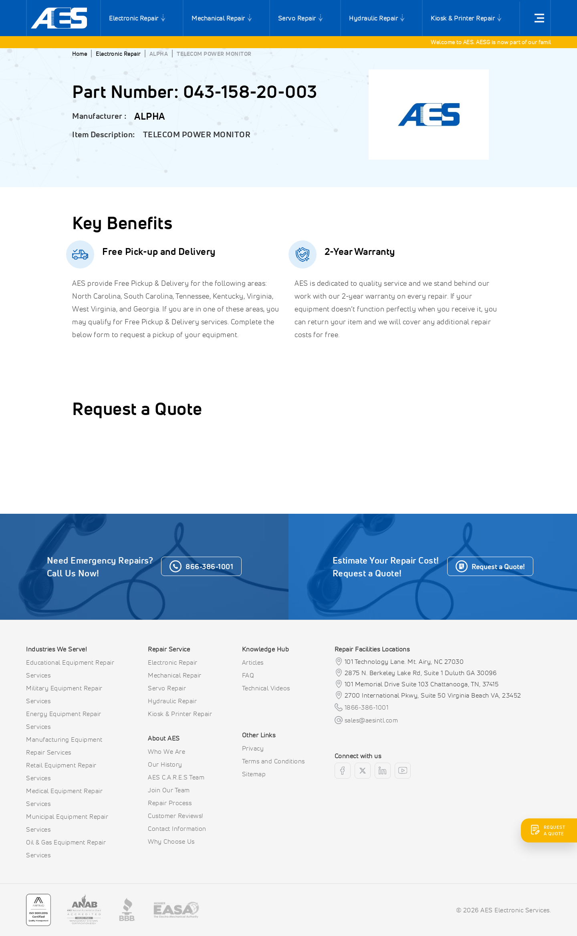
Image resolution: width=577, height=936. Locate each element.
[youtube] (403, 771)
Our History (165, 764)
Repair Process (170, 802)
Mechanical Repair (218, 18)
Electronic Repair (134, 18)
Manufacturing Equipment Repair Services (64, 746)
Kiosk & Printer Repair (463, 18)
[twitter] (363, 771)
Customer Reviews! (176, 815)
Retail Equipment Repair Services (61, 771)
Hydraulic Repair (373, 18)
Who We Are (166, 751)
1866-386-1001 (367, 707)
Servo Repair (297, 18)
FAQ (248, 675)
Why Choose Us (171, 841)
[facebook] (343, 771)
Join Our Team (169, 789)
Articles (253, 662)
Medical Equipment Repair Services (64, 797)
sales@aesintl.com (371, 720)
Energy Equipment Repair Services (63, 720)
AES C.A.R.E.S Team (176, 777)
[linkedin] (383, 771)
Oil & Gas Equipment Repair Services (66, 848)
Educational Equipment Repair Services (70, 669)
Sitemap (254, 773)
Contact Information (177, 828)
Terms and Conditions (273, 761)
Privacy (253, 748)
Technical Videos (266, 688)
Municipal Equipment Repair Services (67, 823)
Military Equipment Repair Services (64, 694)
